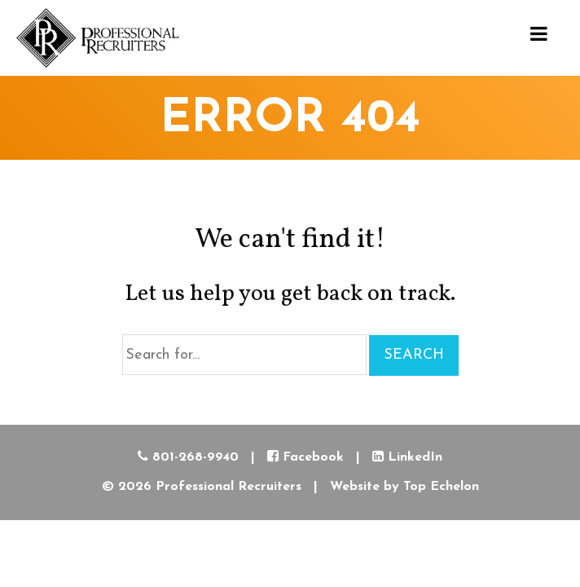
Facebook (305, 457)
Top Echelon (441, 486)
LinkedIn (407, 457)
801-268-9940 (188, 457)
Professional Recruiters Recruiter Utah (97, 38)
